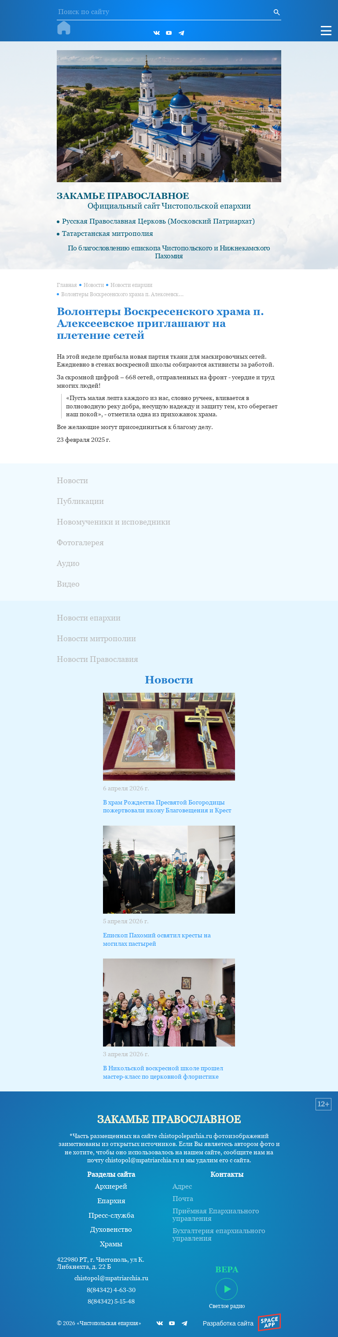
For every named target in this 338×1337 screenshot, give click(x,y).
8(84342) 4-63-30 (111, 1290)
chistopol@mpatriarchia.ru (111, 1278)
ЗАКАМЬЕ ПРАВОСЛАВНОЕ (123, 196)
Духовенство (111, 1230)
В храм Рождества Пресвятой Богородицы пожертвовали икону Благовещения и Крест (167, 806)
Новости (94, 285)
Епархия (111, 1201)
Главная (67, 285)
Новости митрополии (96, 638)
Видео (68, 583)
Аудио (68, 563)
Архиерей (111, 1186)
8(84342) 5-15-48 (111, 1301)
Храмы (111, 1244)
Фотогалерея (80, 542)
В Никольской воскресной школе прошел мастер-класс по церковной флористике (163, 1072)
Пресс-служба (111, 1215)
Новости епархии (131, 285)
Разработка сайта (228, 1323)
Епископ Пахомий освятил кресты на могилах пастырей (157, 939)
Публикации (80, 501)
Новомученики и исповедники (113, 521)
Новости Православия (97, 659)
